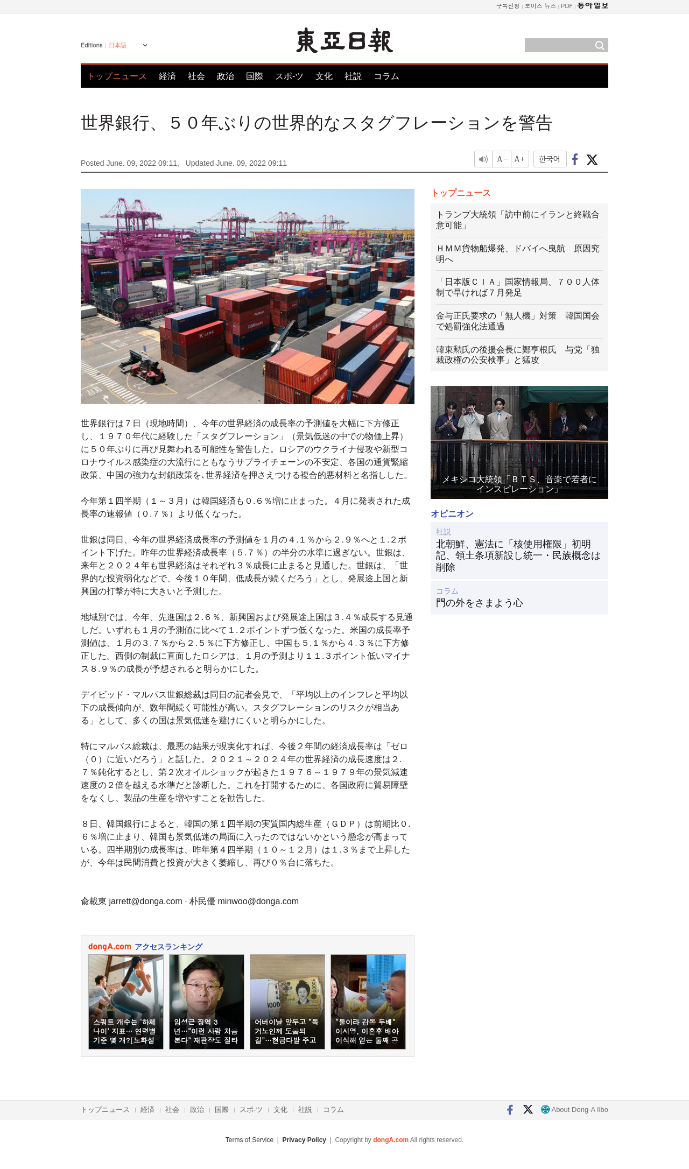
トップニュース (117, 76)
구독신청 (508, 6)
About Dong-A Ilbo (574, 1109)
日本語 (117, 45)
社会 (196, 76)
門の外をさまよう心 (479, 602)
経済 (167, 76)
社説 (353, 76)
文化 (324, 76)
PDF (567, 6)
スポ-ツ (289, 76)
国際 (254, 76)
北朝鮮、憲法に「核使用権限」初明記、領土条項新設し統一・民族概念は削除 (518, 556)
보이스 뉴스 (541, 6)
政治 (225, 76)
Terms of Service (249, 1140)
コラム (386, 76)
